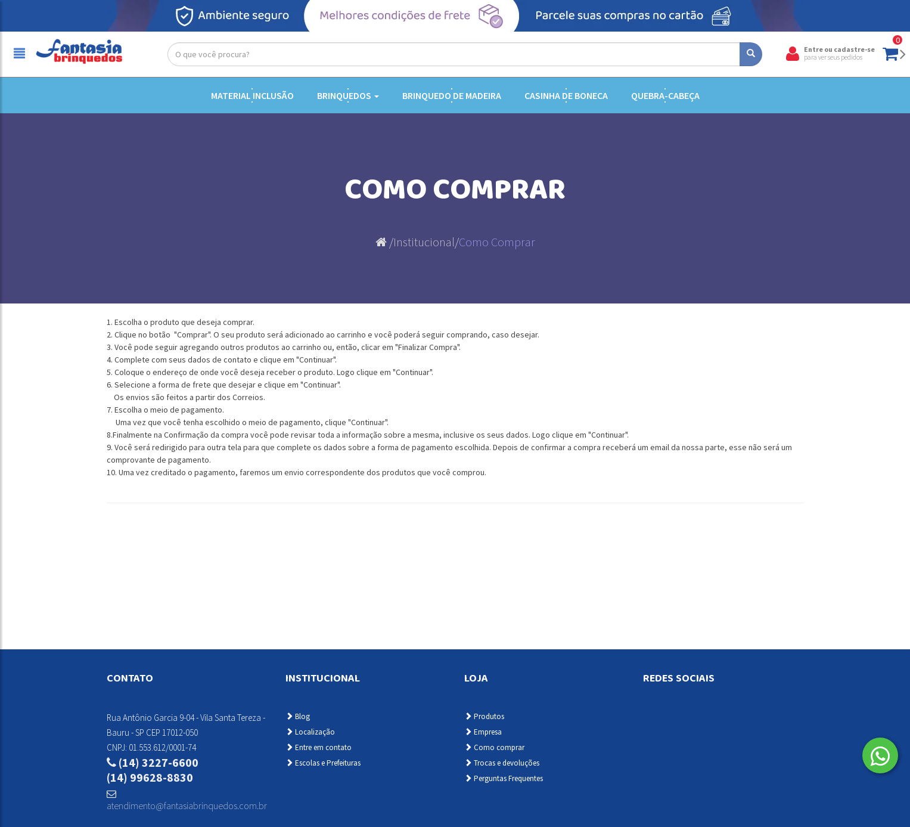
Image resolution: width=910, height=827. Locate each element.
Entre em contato (318, 747)
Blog (297, 716)
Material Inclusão (252, 95)
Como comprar (494, 747)
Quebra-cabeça (665, 95)
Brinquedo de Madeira (451, 95)
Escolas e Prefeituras (323, 763)
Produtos (484, 716)
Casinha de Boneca (566, 95)
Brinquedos (348, 95)
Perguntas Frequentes (503, 778)
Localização (310, 732)
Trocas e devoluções (501, 763)
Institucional (424, 241)
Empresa (483, 732)
